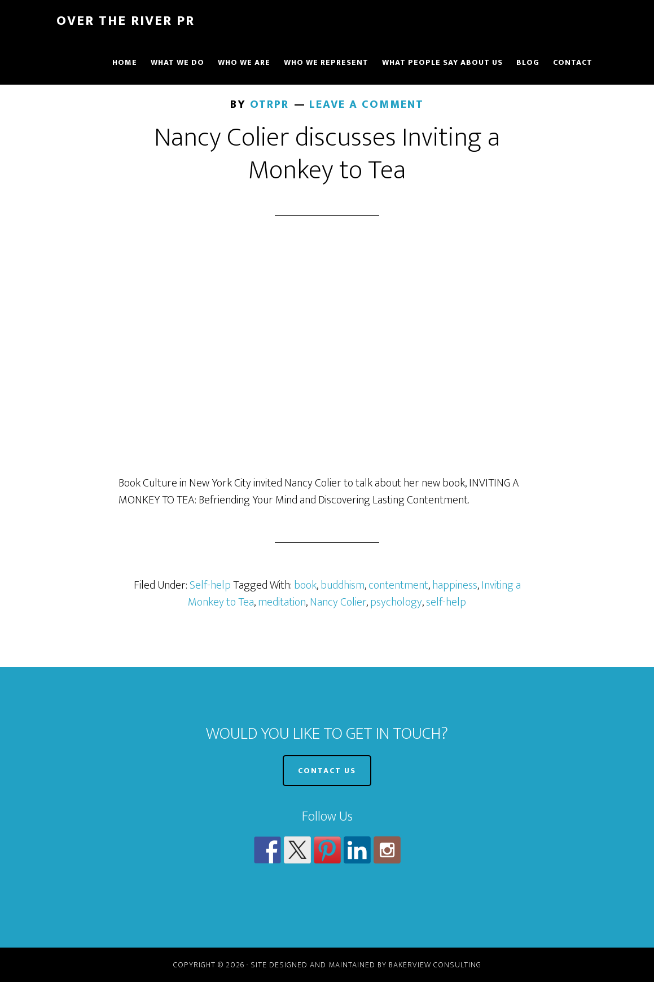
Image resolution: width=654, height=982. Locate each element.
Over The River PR (125, 21)
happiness (454, 585)
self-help (446, 602)
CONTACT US (327, 770)
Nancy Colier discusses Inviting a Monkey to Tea (327, 154)
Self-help (210, 585)
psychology (396, 602)
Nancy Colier (338, 602)
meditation (282, 602)
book (305, 585)
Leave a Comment (366, 104)
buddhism (343, 585)
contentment (398, 585)
